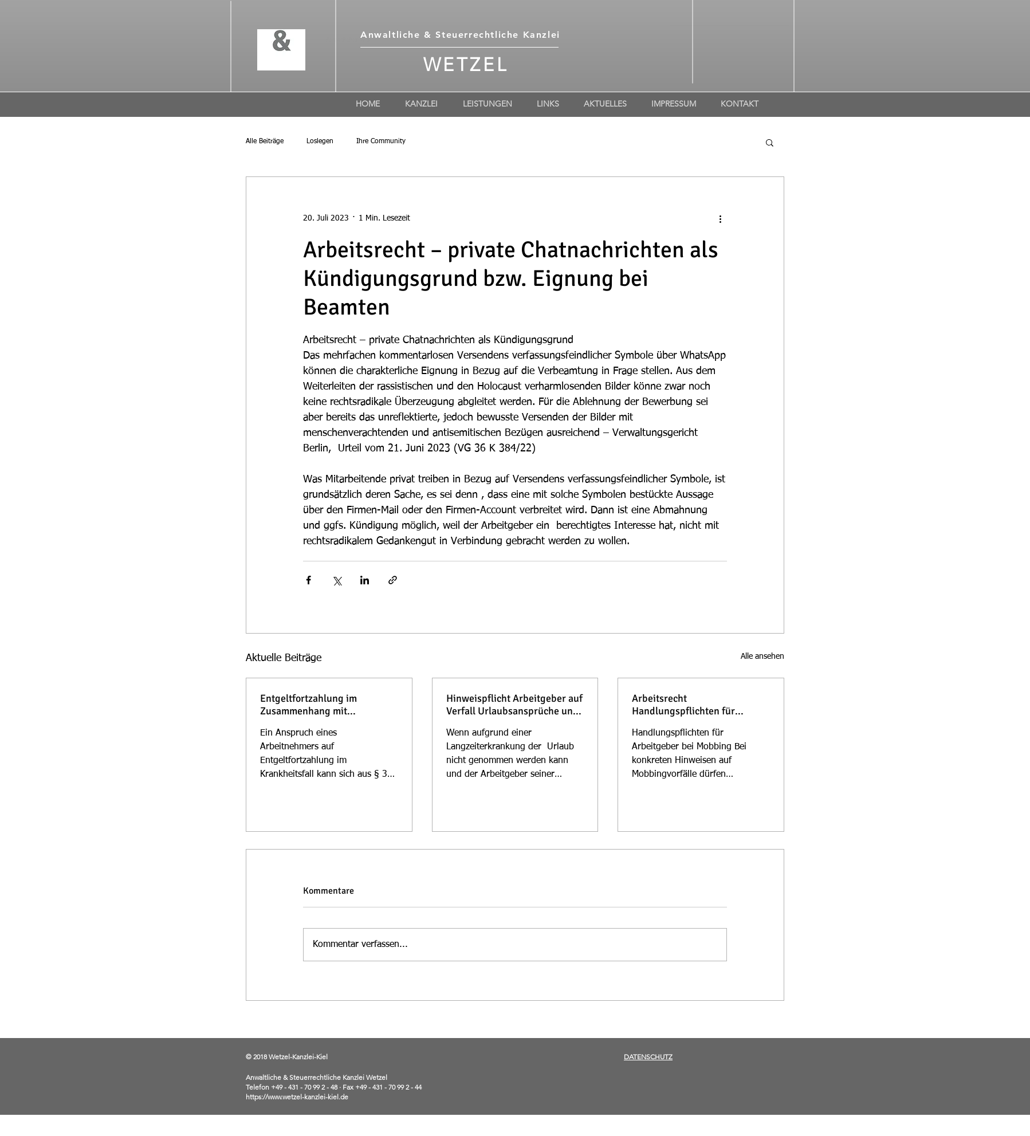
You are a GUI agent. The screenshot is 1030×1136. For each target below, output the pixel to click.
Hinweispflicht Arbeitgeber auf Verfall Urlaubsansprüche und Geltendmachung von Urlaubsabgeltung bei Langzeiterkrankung (514, 704)
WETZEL (466, 65)
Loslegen (319, 141)
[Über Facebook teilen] (308, 580)
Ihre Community (381, 141)
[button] (769, 142)
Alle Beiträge (265, 141)
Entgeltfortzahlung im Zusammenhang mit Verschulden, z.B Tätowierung (326, 704)
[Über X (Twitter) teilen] (336, 580)
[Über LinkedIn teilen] (364, 580)
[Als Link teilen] (392, 580)
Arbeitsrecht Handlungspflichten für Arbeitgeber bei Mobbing (687, 704)
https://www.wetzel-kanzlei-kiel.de (297, 1096)
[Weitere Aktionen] (720, 218)
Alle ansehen (762, 656)
